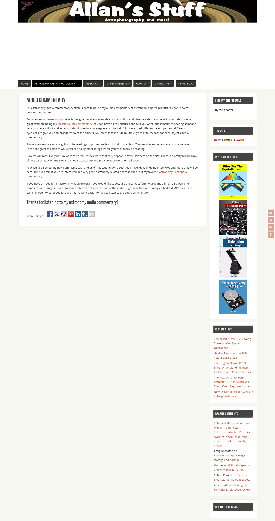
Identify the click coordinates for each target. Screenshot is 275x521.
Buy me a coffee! (223, 110)
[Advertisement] (137, 52)
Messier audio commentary (75, 124)
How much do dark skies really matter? (230, 441)
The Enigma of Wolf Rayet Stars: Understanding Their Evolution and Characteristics (232, 367)
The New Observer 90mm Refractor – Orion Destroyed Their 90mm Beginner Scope (232, 382)
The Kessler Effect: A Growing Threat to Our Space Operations (232, 343)
